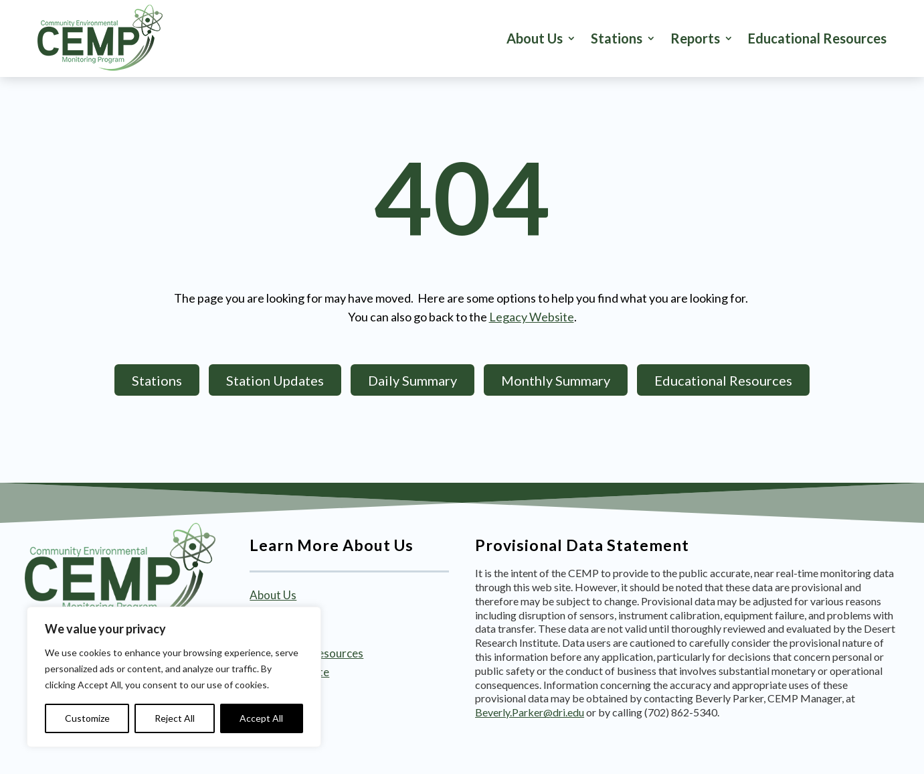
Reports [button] (695, 38)
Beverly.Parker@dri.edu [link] (529, 712)
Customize (87, 718)
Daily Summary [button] (412, 380)
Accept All (261, 718)
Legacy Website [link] (531, 316)
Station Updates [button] (275, 380)
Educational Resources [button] (723, 380)
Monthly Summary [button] (555, 380)
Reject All (175, 718)
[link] (100, 38)
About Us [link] (534, 38)
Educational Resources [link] (817, 38)
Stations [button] (616, 38)
